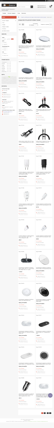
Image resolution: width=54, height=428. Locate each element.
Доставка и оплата (5, 30)
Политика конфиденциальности (42, 421)
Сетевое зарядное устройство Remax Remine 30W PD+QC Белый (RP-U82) (43, 236)
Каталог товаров (11, 13)
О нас (19, 13)
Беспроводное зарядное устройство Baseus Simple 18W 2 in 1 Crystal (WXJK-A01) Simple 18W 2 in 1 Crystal (26, 268)
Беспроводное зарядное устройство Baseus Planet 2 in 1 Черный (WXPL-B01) (43, 332)
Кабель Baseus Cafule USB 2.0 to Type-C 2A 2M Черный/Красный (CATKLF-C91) (43, 110)
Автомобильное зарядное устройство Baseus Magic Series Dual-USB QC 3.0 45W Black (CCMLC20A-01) (26, 46)
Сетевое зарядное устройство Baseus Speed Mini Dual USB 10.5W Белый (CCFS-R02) (26, 204)
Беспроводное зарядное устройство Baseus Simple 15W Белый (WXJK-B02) (43, 268)
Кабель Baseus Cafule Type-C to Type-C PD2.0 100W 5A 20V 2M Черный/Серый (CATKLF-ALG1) (44, 78)
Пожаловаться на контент (32, 421)
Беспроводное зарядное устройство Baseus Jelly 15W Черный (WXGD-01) (26, 78)
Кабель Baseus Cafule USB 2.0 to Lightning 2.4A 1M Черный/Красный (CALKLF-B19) (26, 110)
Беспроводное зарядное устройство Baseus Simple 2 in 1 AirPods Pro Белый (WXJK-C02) (26, 332)
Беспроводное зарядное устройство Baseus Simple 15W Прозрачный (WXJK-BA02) (43, 300)
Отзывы (3, 24)
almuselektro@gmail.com (7, 111)
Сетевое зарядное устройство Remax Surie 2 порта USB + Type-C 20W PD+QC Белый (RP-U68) (26, 236)
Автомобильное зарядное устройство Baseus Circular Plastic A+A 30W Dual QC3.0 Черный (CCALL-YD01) (26, 394)
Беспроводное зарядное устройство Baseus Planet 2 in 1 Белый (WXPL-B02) (26, 364)
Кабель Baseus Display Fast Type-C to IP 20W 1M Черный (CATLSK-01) (43, 142)
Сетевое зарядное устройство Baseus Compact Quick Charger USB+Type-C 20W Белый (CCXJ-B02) (26, 173)
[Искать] (32, 7)
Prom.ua (32, 419)
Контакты (24, 13)
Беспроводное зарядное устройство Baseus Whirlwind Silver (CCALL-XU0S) (43, 364)
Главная (4, 13)
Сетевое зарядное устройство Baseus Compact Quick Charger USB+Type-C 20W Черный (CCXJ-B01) (43, 173)
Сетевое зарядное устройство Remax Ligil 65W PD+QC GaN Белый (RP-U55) (43, 204)
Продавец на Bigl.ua (27, 420)
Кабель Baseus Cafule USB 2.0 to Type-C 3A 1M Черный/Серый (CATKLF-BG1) (26, 142)
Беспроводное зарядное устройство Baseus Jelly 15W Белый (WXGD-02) (43, 46)
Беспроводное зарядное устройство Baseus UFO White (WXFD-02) (26, 300)
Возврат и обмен (5, 26)
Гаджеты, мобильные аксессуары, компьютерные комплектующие (33, 17)
